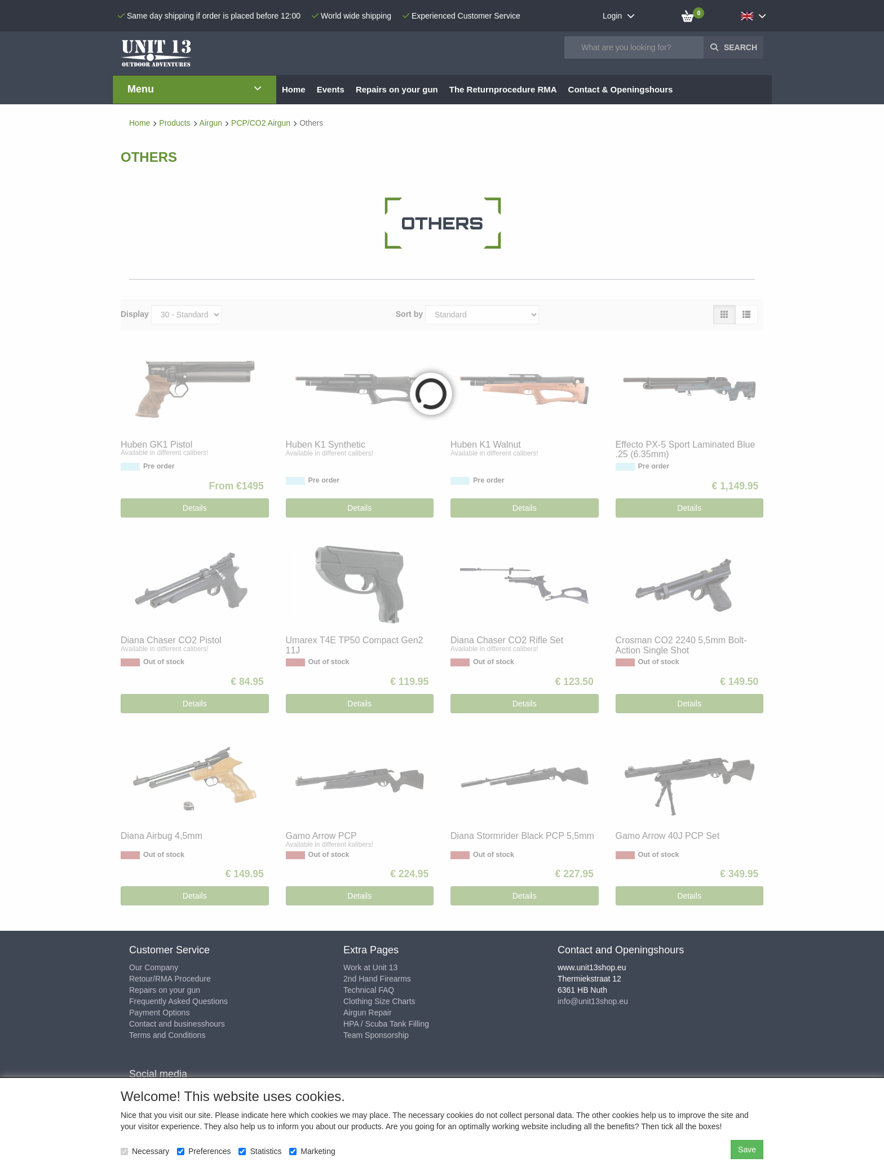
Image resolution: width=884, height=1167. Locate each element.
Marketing (312, 1151)
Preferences (204, 1151)
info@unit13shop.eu (593, 1001)
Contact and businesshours (177, 1023)
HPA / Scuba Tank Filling (386, 1023)
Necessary (145, 1151)
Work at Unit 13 (370, 967)
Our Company (153, 967)
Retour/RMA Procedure (170, 978)
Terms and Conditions (167, 1035)
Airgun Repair (367, 1012)
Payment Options (159, 1012)
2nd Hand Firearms (377, 978)
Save (747, 1149)
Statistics (259, 1151)
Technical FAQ (368, 989)
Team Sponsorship (376, 1035)
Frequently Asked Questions (178, 1001)
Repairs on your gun (164, 989)
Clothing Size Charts (379, 1001)
